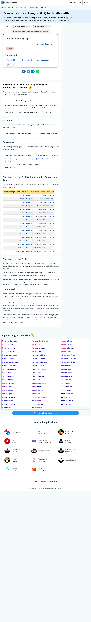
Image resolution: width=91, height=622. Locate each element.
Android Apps (75, 3)
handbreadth (43, 60)
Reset (9, 48)
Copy (9, 65)
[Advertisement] (76, 51)
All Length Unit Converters (45, 413)
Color (86, 3)
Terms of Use (53, 482)
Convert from (8, 26)
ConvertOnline (9, 2)
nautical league (43, 44)
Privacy (43, 482)
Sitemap (35, 482)
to (9, 341)
